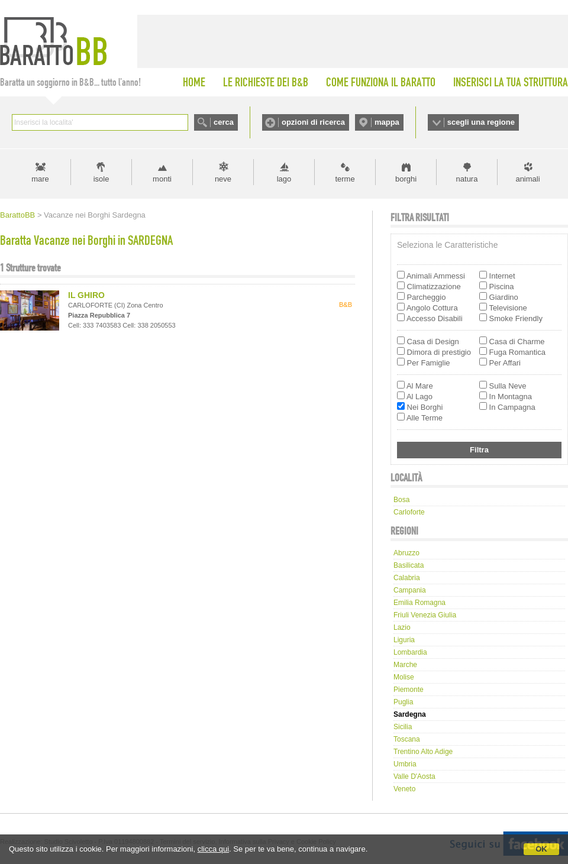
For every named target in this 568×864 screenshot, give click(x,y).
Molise (403, 677)
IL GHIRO (86, 295)
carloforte (409, 512)
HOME (194, 82)
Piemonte (408, 689)
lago (284, 178)
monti (162, 178)
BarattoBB (17, 215)
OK (541, 848)
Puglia (403, 702)
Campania (409, 590)
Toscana (406, 739)
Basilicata (408, 565)
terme (344, 178)
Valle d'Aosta (414, 776)
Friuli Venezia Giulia (424, 615)
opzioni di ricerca (313, 122)
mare (40, 178)
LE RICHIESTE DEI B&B (265, 82)
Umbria (405, 764)
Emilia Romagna (419, 602)
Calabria (406, 578)
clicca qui (213, 848)
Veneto (404, 789)
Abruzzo (406, 553)
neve (223, 178)
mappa (387, 122)
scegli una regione (481, 122)
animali (527, 178)
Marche (405, 665)
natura (467, 178)
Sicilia (402, 727)
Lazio (402, 627)
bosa (401, 500)
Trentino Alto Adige (423, 751)
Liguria (404, 640)
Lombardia (410, 652)
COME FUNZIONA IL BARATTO (380, 82)
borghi (406, 178)
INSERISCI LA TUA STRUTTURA (510, 82)
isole (101, 178)
